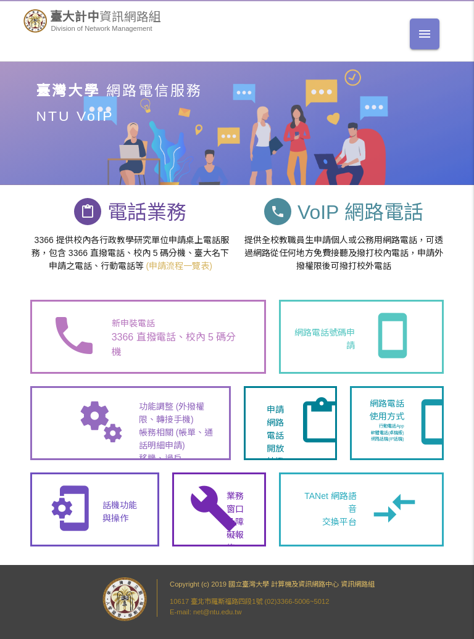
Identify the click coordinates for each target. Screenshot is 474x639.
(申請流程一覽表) (179, 266)
